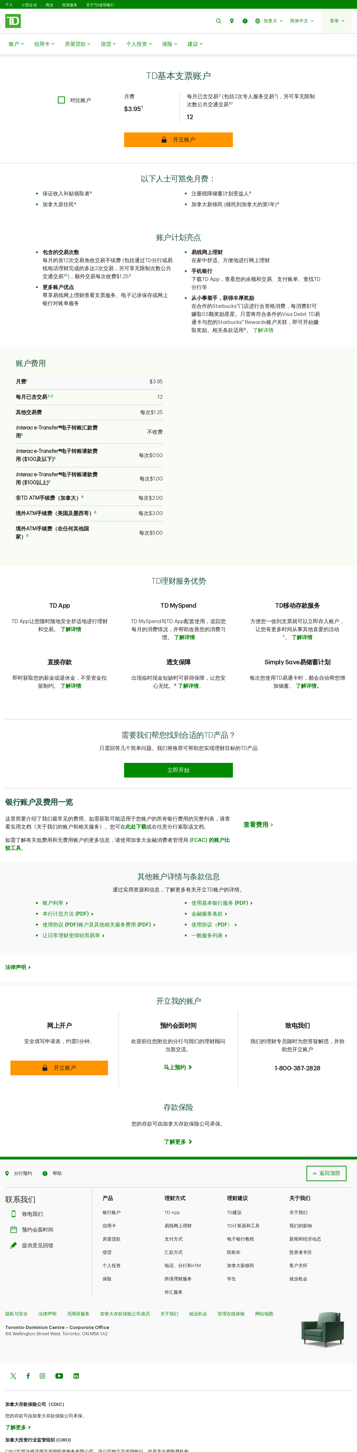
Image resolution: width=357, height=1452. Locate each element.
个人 (9, 5)
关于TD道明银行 (100, 5)
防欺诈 (234, 1227)
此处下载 (136, 801)
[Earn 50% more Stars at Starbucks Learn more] (178, 744)
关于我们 (298, 1187)
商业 (49, 5)
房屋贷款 (77, 44)
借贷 (108, 44)
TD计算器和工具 (243, 1200)
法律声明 (15, 942)
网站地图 (264, 1288)
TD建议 (234, 1187)
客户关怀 (298, 1240)
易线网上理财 (178, 1200)
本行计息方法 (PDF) (66, 888)
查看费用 (255, 799)
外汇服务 (174, 1266)
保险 (169, 44)
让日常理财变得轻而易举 (71, 910)
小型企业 (29, 5)
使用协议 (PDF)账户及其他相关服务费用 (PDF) (97, 899)
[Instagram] (42, 1351)
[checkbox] (74, 83)
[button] (218, 21)
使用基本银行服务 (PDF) (219, 877)
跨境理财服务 (178, 1253)
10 (231, 86)
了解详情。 (309, 668)
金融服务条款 (207, 888)
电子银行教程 (240, 1213)
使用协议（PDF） (212, 899)
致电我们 (28, 1188)
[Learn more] (178, 1116)
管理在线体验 (231, 1288)
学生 (231, 1253)
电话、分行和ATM (183, 1240)
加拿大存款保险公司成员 (125, 1288)
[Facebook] (27, 1351)
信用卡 (44, 44)
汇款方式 (174, 1227)
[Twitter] (13, 1351)
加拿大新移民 (240, 1240)
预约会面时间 (33, 1204)
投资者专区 (300, 1227)
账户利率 (53, 877)
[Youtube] (59, 1351)
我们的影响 (300, 1200)
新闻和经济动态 (305, 1213)
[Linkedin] (76, 1351)
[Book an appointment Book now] (178, 1042)
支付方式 (174, 1213)
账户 (16, 44)
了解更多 (15, 1402)
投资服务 (69, 5)
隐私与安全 (16, 1288)
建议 (195, 44)
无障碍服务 (78, 1288)
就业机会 (298, 1253)
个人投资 (139, 44)
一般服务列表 (207, 910)
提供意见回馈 (33, 1220)
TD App (172, 1187)
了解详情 (263, 313)
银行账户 (111, 1187)
